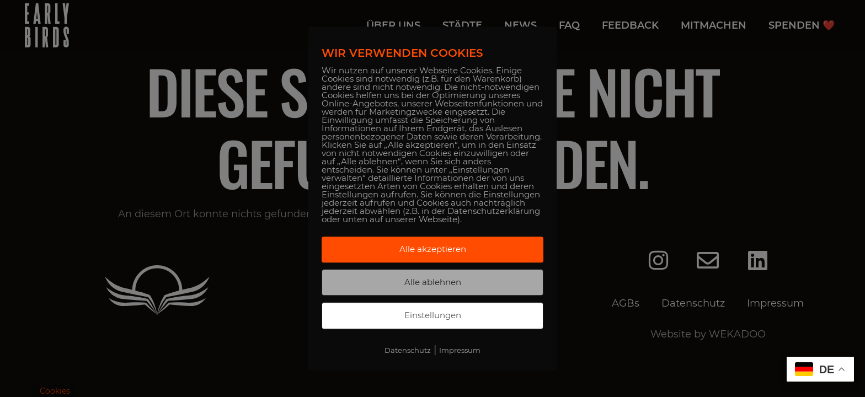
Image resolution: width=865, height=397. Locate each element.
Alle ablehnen (432, 282)
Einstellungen (432, 315)
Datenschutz (408, 350)
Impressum (459, 350)
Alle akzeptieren (432, 249)
